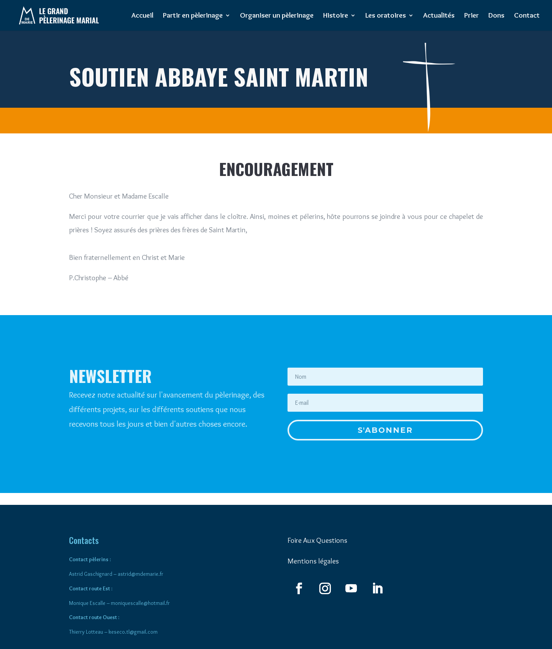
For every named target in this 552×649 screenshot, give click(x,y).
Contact (527, 16)
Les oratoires (385, 16)
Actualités (439, 16)
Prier (471, 16)
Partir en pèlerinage (193, 16)
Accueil (142, 16)
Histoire (335, 16)
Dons (496, 16)
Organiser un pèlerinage (277, 16)
